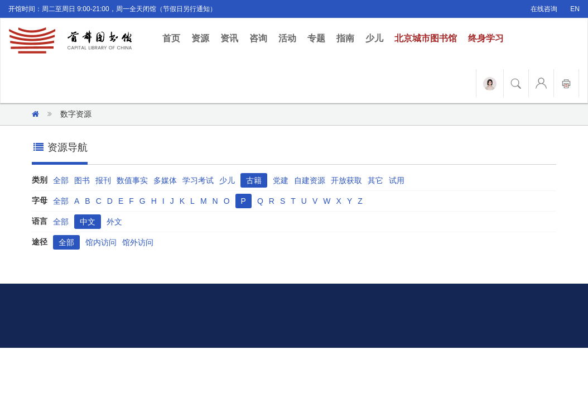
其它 (375, 180)
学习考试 (198, 180)
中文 (87, 221)
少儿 (374, 38)
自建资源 (309, 180)
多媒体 (165, 180)
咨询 (258, 38)
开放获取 (346, 180)
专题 (316, 38)
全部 (61, 180)
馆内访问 (101, 242)
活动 (287, 38)
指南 (345, 38)
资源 (200, 38)
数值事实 (132, 180)
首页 (174, 37)
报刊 (103, 180)
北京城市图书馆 (425, 38)
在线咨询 (544, 9)
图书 (82, 180)
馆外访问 (137, 242)
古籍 (254, 180)
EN (575, 9)
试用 (396, 180)
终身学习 (486, 38)
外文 (114, 221)
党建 (280, 180)
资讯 (229, 38)
